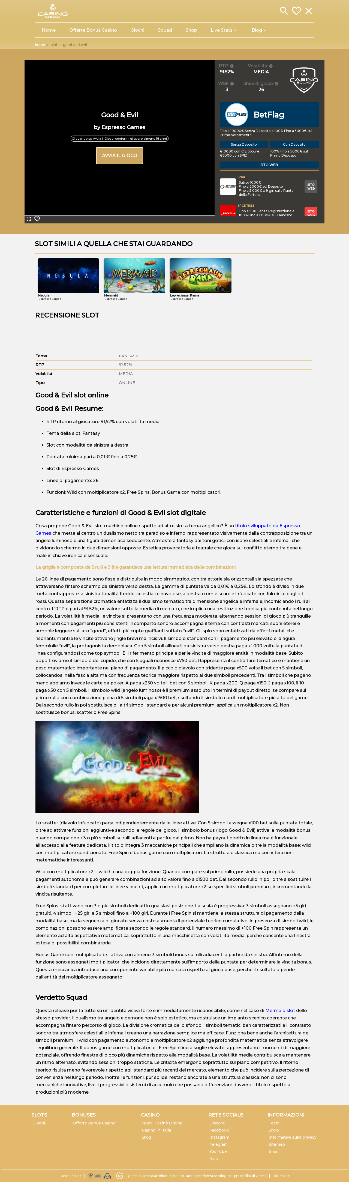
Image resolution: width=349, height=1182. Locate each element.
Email (274, 1151)
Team (274, 1123)
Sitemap (277, 1144)
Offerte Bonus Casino (94, 1123)
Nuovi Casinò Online (162, 1123)
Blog (146, 1137)
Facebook (219, 1130)
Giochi (38, 1123)
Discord (217, 1123)
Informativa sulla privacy (293, 1137)
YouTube (218, 1151)
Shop (274, 1130)
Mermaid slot (280, 1010)
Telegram (218, 1144)
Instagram (219, 1137)
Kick (213, 1158)
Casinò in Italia (156, 1130)
